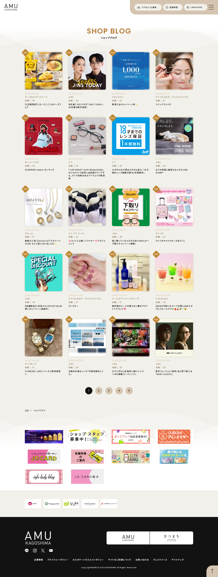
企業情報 (38, 559)
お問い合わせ (142, 559)
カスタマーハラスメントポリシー (88, 559)
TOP (27, 410)
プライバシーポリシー (57, 559)
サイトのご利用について (119, 559)
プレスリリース (160, 559)
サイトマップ (178, 559)
